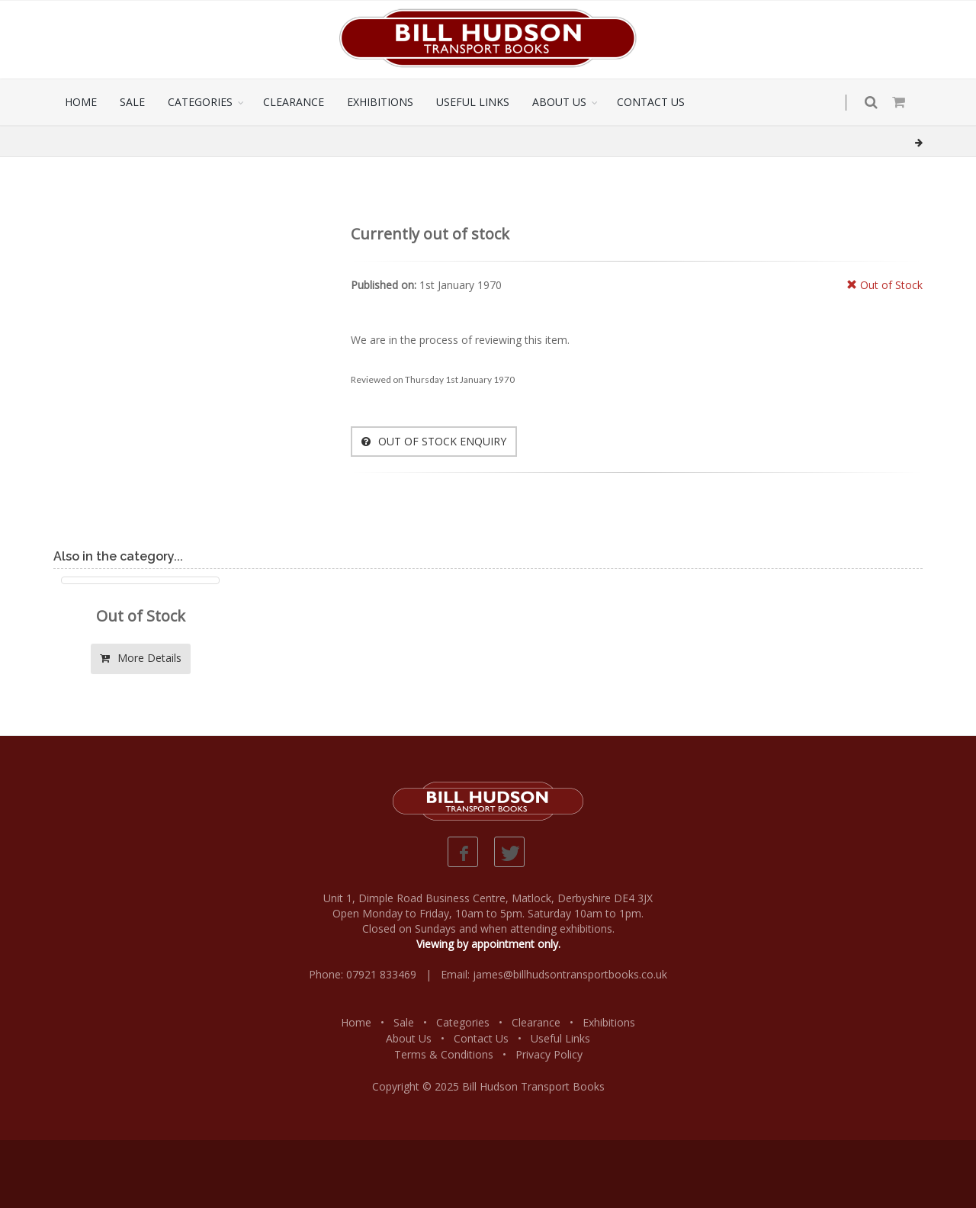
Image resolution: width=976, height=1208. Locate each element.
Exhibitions (609, 1022)
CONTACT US (651, 102)
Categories (463, 1022)
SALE (132, 102)
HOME (81, 102)
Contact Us (481, 1038)
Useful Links (560, 1038)
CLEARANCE (293, 102)
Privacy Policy (549, 1054)
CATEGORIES (200, 102)
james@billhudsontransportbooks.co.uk (570, 974)
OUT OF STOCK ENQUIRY (433, 441)
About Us (409, 1038)
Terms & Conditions (443, 1054)
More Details (140, 658)
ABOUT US (559, 102)
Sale (403, 1022)
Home (356, 1022)
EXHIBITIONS (380, 102)
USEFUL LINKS (472, 102)
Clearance (536, 1022)
